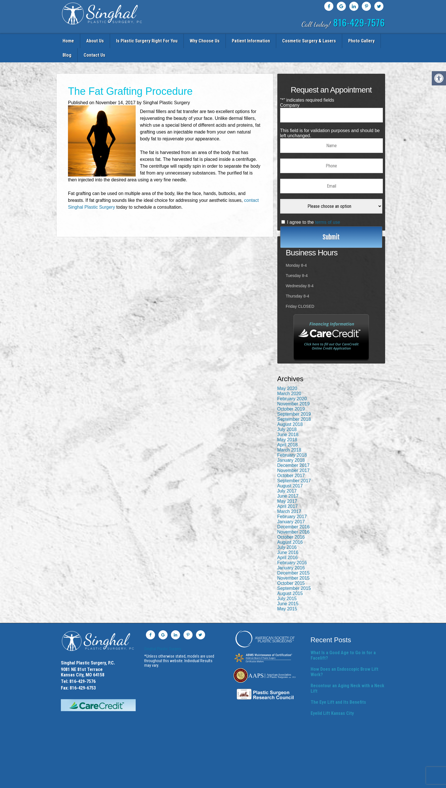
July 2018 (287, 413)
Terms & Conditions (261, 782)
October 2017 (291, 459)
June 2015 (288, 588)
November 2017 (293, 454)
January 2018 (291, 444)
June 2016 (288, 536)
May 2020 (287, 372)
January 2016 (291, 552)
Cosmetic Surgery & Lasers (280, 40)
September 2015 (294, 572)
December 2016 (293, 511)
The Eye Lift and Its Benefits (338, 686)
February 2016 (292, 547)
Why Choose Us (188, 40)
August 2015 (290, 577)
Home (70, 40)
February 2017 (292, 500)
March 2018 (289, 434)
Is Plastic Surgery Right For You (136, 40)
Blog (349, 40)
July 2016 (287, 531)
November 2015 (293, 562)
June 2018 (288, 418)
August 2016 (290, 526)
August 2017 (290, 470)
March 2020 (289, 377)
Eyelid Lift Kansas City (332, 697)
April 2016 (287, 541)
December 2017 (293, 449)
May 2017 (287, 485)
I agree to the (313, 206)
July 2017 (287, 475)
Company (290, 89)
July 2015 (287, 582)
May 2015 (287, 593)
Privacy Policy (196, 782)
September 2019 (294, 398)
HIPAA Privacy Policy (226, 782)
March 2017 (289, 495)
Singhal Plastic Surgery (162, 633)
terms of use (327, 206)
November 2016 (293, 516)
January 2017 (291, 506)
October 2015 (291, 567)
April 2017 (287, 490)
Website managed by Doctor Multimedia (339, 782)
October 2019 (291, 393)
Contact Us (370, 40)
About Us (91, 40)
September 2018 (294, 403)
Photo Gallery (326, 40)
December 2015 (293, 557)
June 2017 (288, 480)
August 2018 (290, 408)
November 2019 (293, 388)
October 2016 (291, 521)
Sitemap (175, 782)
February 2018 (292, 439)
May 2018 (287, 424)
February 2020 (292, 383)
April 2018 (287, 429)
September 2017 (294, 465)
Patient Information (228, 40)
